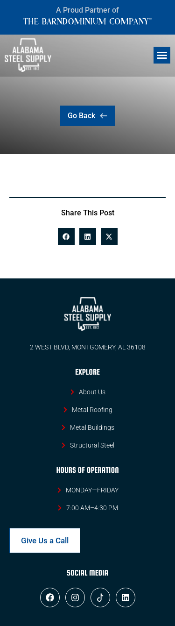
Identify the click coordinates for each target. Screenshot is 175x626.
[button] (162, 55)
